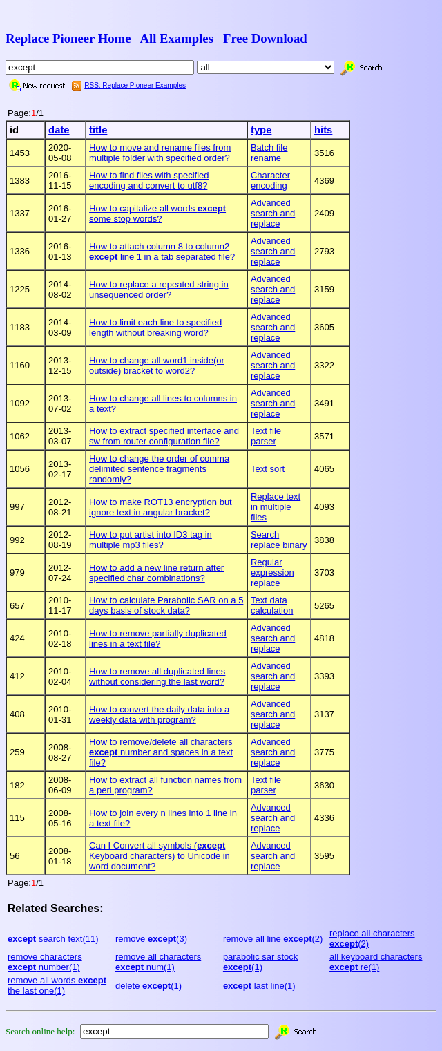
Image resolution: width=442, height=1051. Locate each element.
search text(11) (53, 939)
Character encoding (270, 180)
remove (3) (151, 939)
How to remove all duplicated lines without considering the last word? (157, 676)
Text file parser (266, 436)
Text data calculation (272, 605)
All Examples (176, 38)
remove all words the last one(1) (57, 985)
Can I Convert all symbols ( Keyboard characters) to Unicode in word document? (159, 855)
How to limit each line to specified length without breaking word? (155, 327)
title (98, 129)
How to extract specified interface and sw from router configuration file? (164, 436)
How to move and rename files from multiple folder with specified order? (160, 152)
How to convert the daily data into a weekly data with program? (159, 714)
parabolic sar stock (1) (260, 961)
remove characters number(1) (45, 961)
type (261, 129)
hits (323, 129)
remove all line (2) (273, 939)
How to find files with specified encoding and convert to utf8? (149, 180)
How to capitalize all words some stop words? (157, 213)
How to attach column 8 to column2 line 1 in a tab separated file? (162, 251)
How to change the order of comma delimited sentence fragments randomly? (159, 468)
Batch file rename (269, 152)
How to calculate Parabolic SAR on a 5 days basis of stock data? (166, 605)
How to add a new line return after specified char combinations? (156, 572)
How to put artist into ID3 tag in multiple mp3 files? (150, 539)
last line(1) (259, 986)
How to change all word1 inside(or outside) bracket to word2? (156, 365)
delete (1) (148, 986)
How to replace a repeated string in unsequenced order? (159, 289)
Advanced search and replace (273, 213)
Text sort (268, 469)
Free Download (265, 38)
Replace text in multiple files (275, 506)
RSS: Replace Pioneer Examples (135, 85)
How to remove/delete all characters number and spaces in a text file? (161, 752)
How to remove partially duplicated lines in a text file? (158, 638)
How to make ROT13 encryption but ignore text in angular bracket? (160, 507)
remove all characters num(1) (158, 961)
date (58, 129)
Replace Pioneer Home (68, 38)
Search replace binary (279, 539)
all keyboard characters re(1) (375, 961)
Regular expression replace (272, 572)
